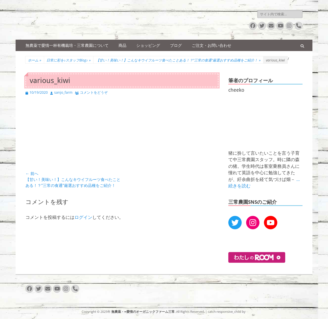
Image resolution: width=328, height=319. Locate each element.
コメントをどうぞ (94, 92)
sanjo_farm (63, 92)
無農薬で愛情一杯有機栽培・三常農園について (67, 45)
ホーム (34, 60)
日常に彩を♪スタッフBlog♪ (69, 60)
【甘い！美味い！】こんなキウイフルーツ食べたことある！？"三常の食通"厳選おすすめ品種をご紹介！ (178, 60)
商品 (122, 45)
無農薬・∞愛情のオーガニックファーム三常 (143, 311)
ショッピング (148, 45)
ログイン (83, 217)
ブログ (176, 45)
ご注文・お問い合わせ (211, 45)
